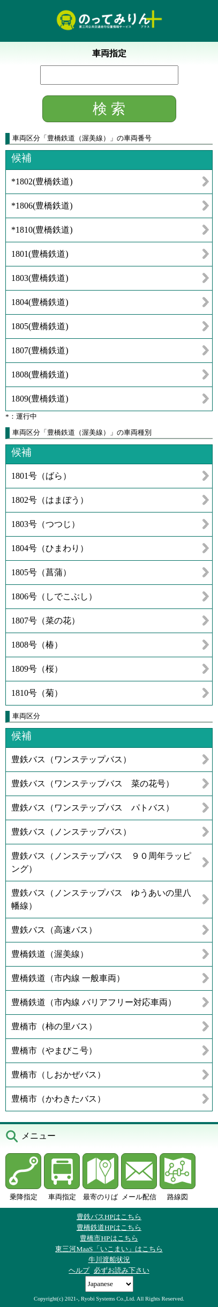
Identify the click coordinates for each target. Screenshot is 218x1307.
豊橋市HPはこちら (109, 1238)
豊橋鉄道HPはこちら (109, 1227)
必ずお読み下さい (121, 1270)
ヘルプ (79, 1270)
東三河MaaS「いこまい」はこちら (108, 1249)
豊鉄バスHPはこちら (109, 1217)
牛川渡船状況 (109, 1260)
